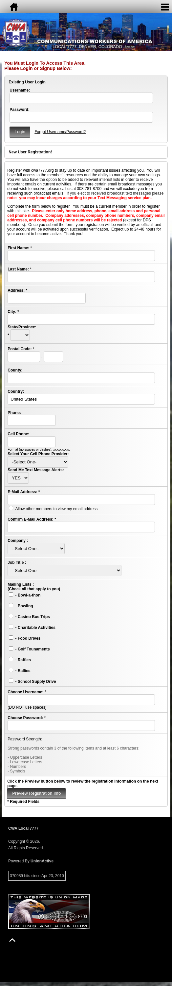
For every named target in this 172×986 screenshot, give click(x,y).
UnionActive (42, 861)
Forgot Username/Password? (60, 132)
